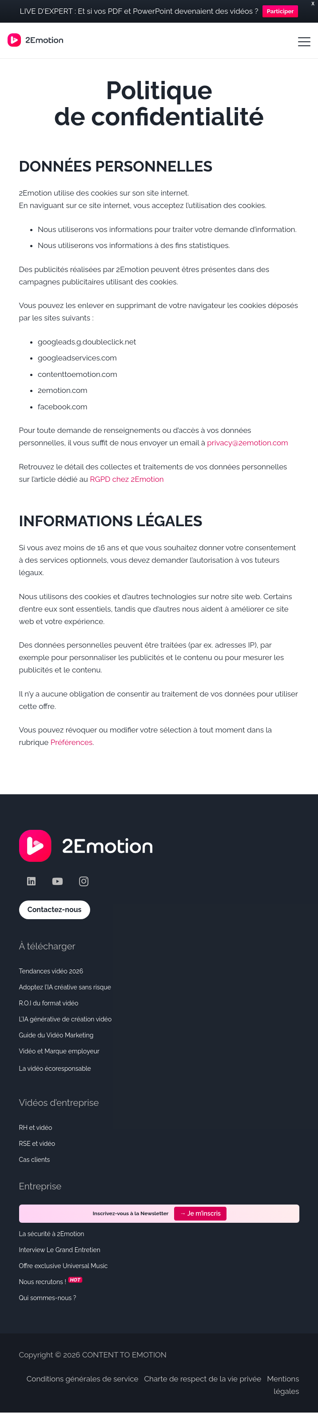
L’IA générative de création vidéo (65, 1019)
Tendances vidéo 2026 (51, 971)
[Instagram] (84, 881)
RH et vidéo (35, 1127)
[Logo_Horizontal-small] (35, 40)
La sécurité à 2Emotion (51, 1233)
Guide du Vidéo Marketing (56, 1035)
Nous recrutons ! (51, 1281)
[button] (304, 42)
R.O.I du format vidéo (49, 1003)
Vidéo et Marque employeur (59, 1051)
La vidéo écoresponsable (55, 1068)
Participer (280, 11)
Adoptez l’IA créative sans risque (65, 987)
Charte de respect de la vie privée (202, 1378)
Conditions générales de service (83, 1378)
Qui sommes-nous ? (47, 1297)
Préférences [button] (72, 742)
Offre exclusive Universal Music (63, 1265)
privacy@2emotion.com (247, 442)
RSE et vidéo (37, 1143)
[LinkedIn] (31, 881)
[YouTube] (57, 881)
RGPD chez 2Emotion (126, 479)
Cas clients (34, 1159)
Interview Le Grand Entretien (59, 1249)
